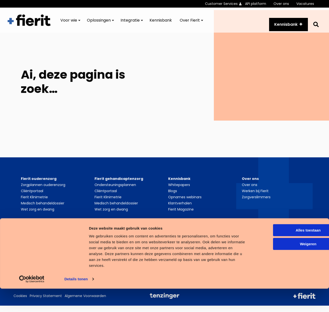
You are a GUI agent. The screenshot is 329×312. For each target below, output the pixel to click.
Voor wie (68, 23)
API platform (255, 3)
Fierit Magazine (181, 215)
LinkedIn (254, 240)
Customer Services (221, 3)
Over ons (281, 3)
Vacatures (305, 3)
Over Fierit (190, 23)
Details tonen (76, 302)
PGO (24, 240)
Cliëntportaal (32, 197)
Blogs (172, 197)
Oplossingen (99, 23)
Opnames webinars (185, 203)
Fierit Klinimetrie (34, 203)
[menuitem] (225, 4)
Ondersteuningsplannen (115, 191)
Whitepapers (179, 191)
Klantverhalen (180, 209)
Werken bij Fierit (255, 197)
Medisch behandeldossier (42, 209)
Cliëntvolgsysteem (111, 240)
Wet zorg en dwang (37, 215)
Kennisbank (161, 23)
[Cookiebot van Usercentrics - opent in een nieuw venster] (31, 302)
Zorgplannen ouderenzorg (43, 191)
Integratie (130, 23)
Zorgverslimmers (256, 203)
